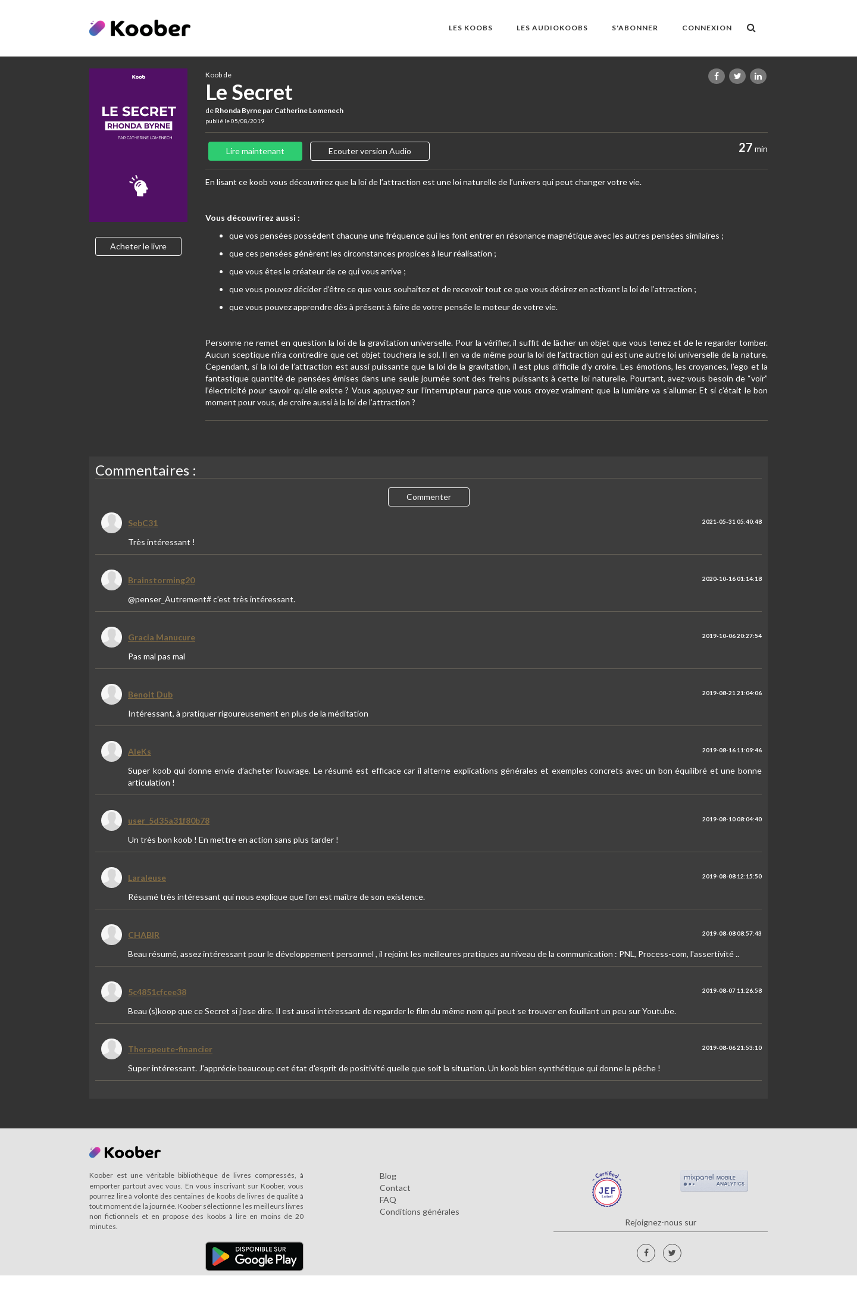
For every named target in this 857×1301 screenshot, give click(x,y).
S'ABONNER (635, 27)
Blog (388, 1176)
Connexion (707, 27)
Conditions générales (419, 1211)
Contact (395, 1188)
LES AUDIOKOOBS (552, 27)
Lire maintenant (255, 151)
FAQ (388, 1199)
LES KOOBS (471, 27)
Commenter (428, 497)
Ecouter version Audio (370, 151)
